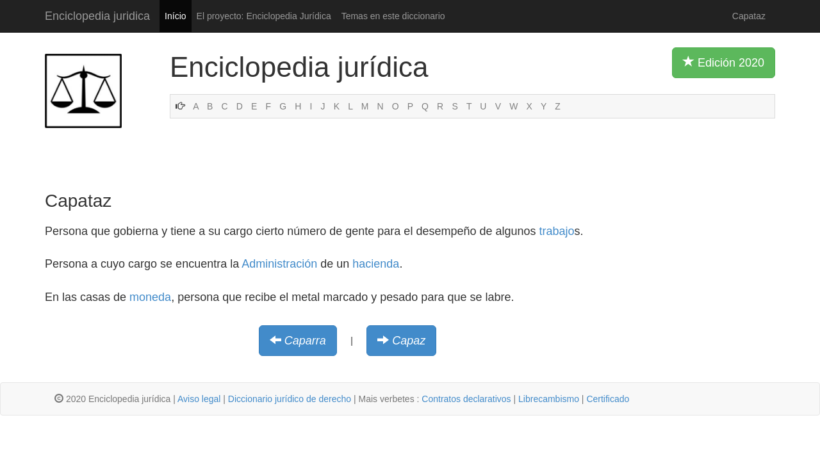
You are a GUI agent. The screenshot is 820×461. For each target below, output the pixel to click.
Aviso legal (198, 399)
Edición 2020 (723, 62)
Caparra (305, 340)
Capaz (408, 340)
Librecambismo (548, 399)
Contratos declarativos (466, 399)
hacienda (375, 263)
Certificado (607, 399)
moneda (150, 297)
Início (175, 16)
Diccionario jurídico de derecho (289, 399)
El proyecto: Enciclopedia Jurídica (264, 16)
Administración (279, 263)
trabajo (557, 231)
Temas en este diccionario (393, 16)
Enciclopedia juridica (97, 16)
